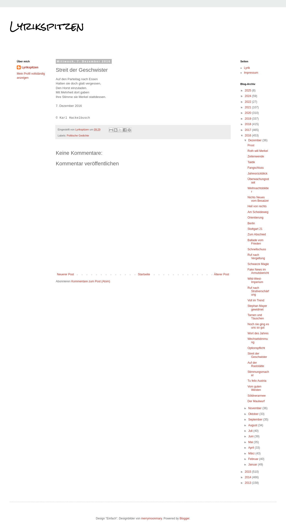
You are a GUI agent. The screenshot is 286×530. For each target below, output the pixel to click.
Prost (251, 145)
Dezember (255, 140)
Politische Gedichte (78, 135)
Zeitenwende (256, 156)
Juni (251, 436)
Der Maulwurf (256, 401)
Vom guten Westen (254, 388)
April (251, 447)
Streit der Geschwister (257, 355)
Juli (250, 431)
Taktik (251, 162)
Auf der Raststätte (256, 364)
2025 (248, 90)
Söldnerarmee (257, 395)
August (253, 425)
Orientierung (255, 217)
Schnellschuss (257, 249)
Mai (251, 442)
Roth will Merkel (258, 151)
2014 (248, 477)
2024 (248, 96)
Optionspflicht (256, 348)
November (255, 408)
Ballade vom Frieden (255, 242)
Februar (253, 459)
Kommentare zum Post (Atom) (90, 281)
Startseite (144, 274)
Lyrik (247, 68)
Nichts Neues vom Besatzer (258, 199)
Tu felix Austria (257, 380)
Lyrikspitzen (47, 26)
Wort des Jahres (258, 333)
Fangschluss (256, 167)
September (255, 419)
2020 (248, 113)
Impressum (251, 72)
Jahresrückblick (257, 173)
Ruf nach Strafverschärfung (258, 291)
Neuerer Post (65, 274)
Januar (253, 464)
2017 (248, 130)
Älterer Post (221, 274)
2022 (248, 101)
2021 (248, 107)
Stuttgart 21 (255, 229)
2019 (248, 118)
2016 (248, 135)
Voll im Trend (256, 300)
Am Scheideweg (258, 212)
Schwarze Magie (258, 264)
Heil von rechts (257, 206)
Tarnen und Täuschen (256, 316)
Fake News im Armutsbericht (258, 271)
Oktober (253, 414)
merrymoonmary (151, 518)
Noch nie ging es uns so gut (258, 326)
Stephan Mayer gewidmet (257, 307)
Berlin (251, 223)
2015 (248, 471)
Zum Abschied (257, 234)
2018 (248, 124)
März (251, 453)
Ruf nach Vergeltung (256, 256)
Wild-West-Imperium (255, 280)
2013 (248, 483)
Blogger (184, 518)
